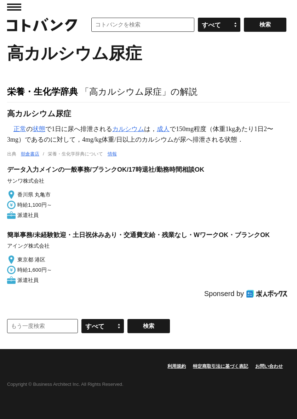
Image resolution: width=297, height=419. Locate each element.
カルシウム (128, 128)
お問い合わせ (269, 366)
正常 (19, 128)
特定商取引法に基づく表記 (220, 366)
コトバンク (42, 25)
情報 (112, 154)
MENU (14, 7)
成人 (163, 128)
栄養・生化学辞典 (42, 91)
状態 (39, 128)
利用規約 (176, 366)
